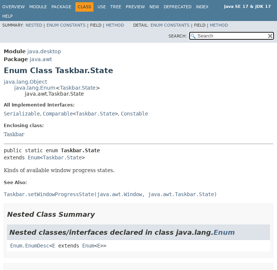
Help (7, 16)
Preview (135, 6)
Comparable (58, 114)
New (154, 6)
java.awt (41, 59)
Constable (134, 114)
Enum (34, 157)
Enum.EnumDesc (29, 246)
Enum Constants (66, 25)
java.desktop (44, 51)
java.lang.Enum (35, 88)
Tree (115, 6)
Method (115, 25)
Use (102, 6)
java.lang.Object (25, 82)
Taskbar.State (78, 88)
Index (202, 6)
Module (38, 6)
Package (61, 6)
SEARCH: (178, 36)
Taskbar (14, 134)
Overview (13, 6)
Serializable (22, 114)
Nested (34, 25)
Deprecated (177, 6)
